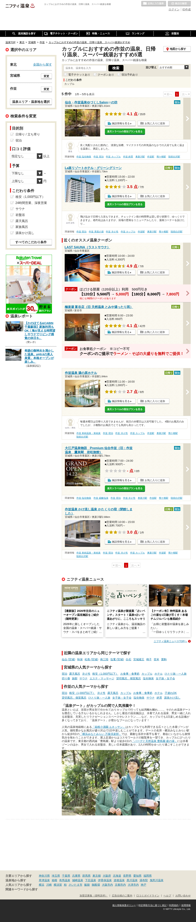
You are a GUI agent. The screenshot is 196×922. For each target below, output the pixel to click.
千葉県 (66, 875)
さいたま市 (75, 884)
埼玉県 (56, 875)
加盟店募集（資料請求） (94, 895)
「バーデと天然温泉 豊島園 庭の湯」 (154, 741)
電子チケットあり (79, 74)
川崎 (49, 884)
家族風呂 (21, 226)
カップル (147, 673)
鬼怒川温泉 (156, 880)
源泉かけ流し (172, 697)
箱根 (54, 880)
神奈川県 (44, 875)
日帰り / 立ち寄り (27, 134)
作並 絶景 (128, 156)
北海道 (117, 875)
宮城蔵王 (138, 659)
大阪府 (107, 875)
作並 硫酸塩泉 (100, 498)
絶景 (159, 697)
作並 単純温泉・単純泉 (88, 433)
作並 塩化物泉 (83, 156)
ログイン (174, 9)
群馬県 (86, 875)
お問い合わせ (183, 895)
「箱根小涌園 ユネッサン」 (109, 726)
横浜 (41, 884)
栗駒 (164, 659)
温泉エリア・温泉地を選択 (31, 101)
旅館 (74, 678)
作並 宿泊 (98, 156)
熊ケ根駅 (161, 156)
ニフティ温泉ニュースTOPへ (170, 641)
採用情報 (186, 905)
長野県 (127, 875)
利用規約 (174, 905)
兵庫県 (76, 875)
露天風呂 (74, 673)
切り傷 (66, 678)
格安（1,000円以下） (105, 673)
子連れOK (171, 692)
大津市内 (133, 884)
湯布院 (144, 880)
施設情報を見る (121, 123)
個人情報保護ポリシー (124, 905)
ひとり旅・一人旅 (176, 673)
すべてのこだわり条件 (31, 242)
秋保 (80, 659)
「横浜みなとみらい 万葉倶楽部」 (101, 734)
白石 (128, 659)
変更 (46, 76)
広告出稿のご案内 (122, 895)
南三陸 (104, 659)
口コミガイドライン (147, 895)
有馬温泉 (64, 880)
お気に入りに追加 (155, 123)
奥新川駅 (140, 156)
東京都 (97, 875)
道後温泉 (119, 880)
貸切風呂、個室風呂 (128, 678)
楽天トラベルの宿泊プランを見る (124, 131)
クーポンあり (106, 74)
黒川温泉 (132, 880)
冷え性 (86, 673)
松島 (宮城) (91, 659)
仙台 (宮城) (68, 659)
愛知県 (137, 875)
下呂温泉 (90, 880)
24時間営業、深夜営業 (31, 203)
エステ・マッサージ (102, 678)
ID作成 (186, 9)
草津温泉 (44, 880)
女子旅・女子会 (165, 678)
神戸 (143, 884)
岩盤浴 (20, 215)
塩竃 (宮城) (117, 659)
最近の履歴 (179, 3)
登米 (156, 659)
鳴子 (149, 659)
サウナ (83, 678)
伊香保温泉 (105, 880)
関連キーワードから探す (21, 889)
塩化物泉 (148, 678)
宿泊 (64, 673)
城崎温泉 (77, 880)
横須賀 (58, 884)
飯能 (87, 884)
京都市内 (120, 884)
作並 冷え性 (112, 231)
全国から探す (42, 64)
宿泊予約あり (130, 74)
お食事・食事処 (130, 673)
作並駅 (150, 156)
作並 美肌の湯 (96, 231)
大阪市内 (107, 884)
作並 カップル (113, 156)
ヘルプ (167, 895)
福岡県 (147, 875)
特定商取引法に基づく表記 (152, 905)
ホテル (158, 673)
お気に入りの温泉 (153, 3)
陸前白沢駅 (174, 156)
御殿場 (96, 884)
